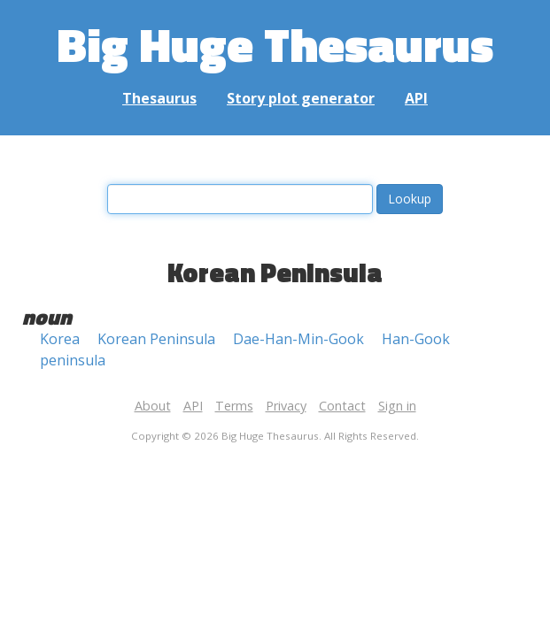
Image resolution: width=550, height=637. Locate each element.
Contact (342, 405)
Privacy (286, 405)
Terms (234, 405)
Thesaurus (159, 98)
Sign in (397, 405)
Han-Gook (416, 339)
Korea (60, 339)
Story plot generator (301, 98)
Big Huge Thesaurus (275, 44)
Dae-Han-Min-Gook (298, 339)
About (153, 405)
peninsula (72, 360)
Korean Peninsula (156, 339)
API (416, 98)
